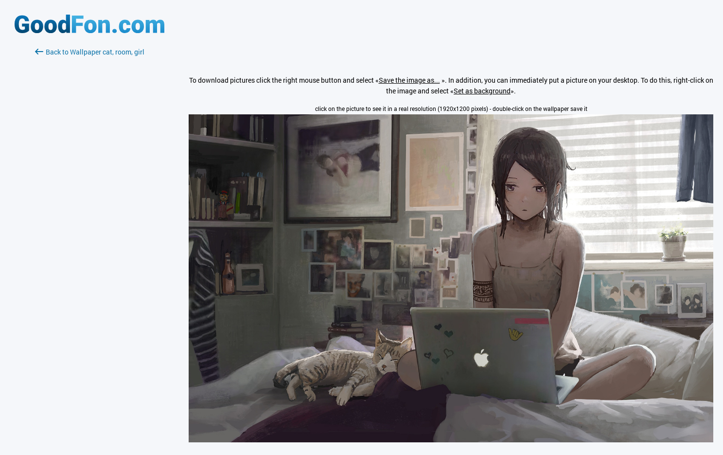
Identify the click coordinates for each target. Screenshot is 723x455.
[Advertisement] (89, 172)
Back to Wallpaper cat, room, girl (89, 51)
